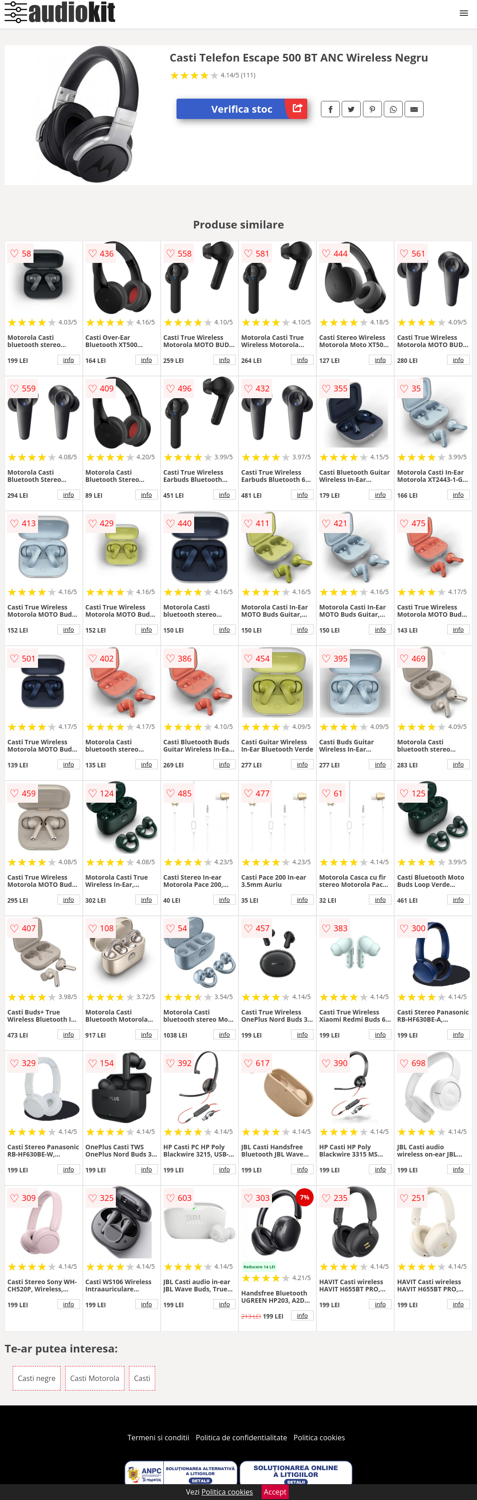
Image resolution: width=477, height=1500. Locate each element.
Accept (275, 1492)
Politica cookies (319, 1438)
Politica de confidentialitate (241, 1438)
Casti (142, 1378)
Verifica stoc (259, 109)
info (68, 360)
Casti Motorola (94, 1378)
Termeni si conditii (159, 1438)
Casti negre (37, 1378)
